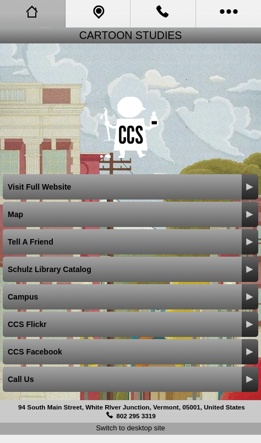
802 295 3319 (136, 415)
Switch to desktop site (130, 428)
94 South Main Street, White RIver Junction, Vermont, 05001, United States (131, 407)
